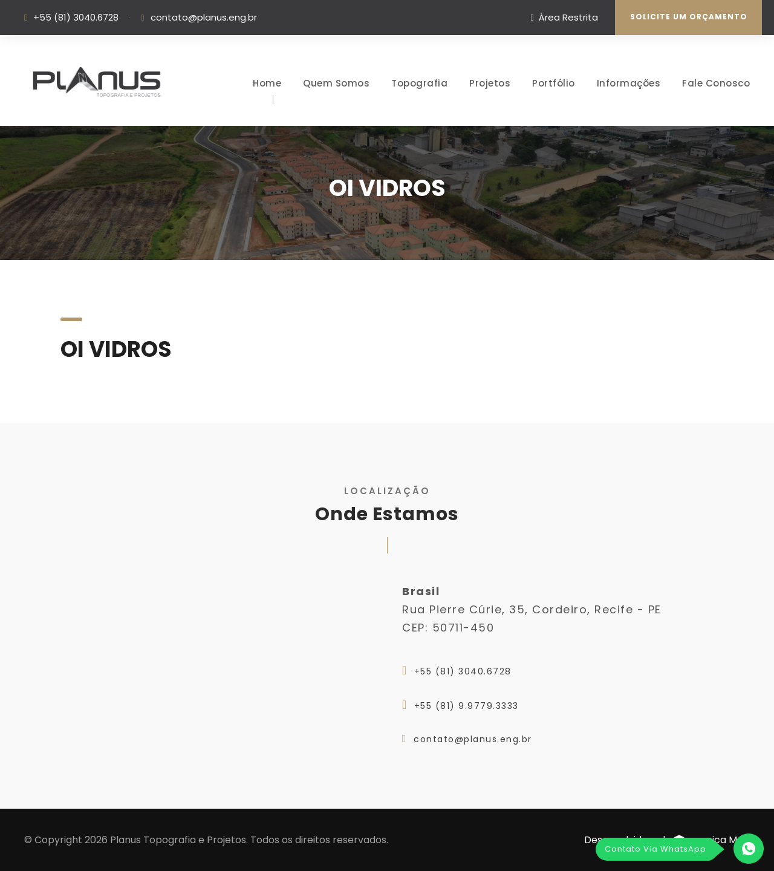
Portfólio (553, 83)
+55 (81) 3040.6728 (76, 17)
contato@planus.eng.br (204, 17)
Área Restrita (564, 17)
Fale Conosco (716, 83)
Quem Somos (336, 83)
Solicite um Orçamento (688, 16)
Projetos (489, 83)
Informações (629, 83)
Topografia (419, 83)
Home (267, 83)
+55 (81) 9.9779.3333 (466, 706)
